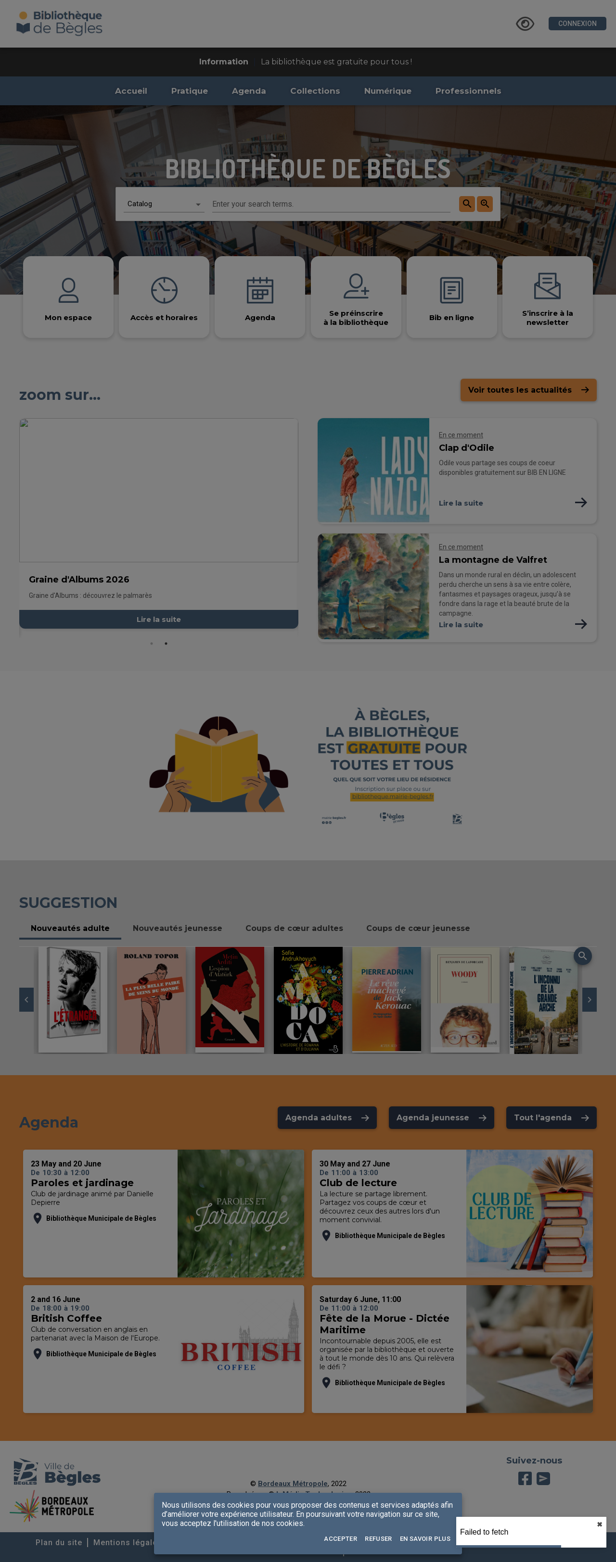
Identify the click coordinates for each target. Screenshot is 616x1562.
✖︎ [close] (600, 1524)
